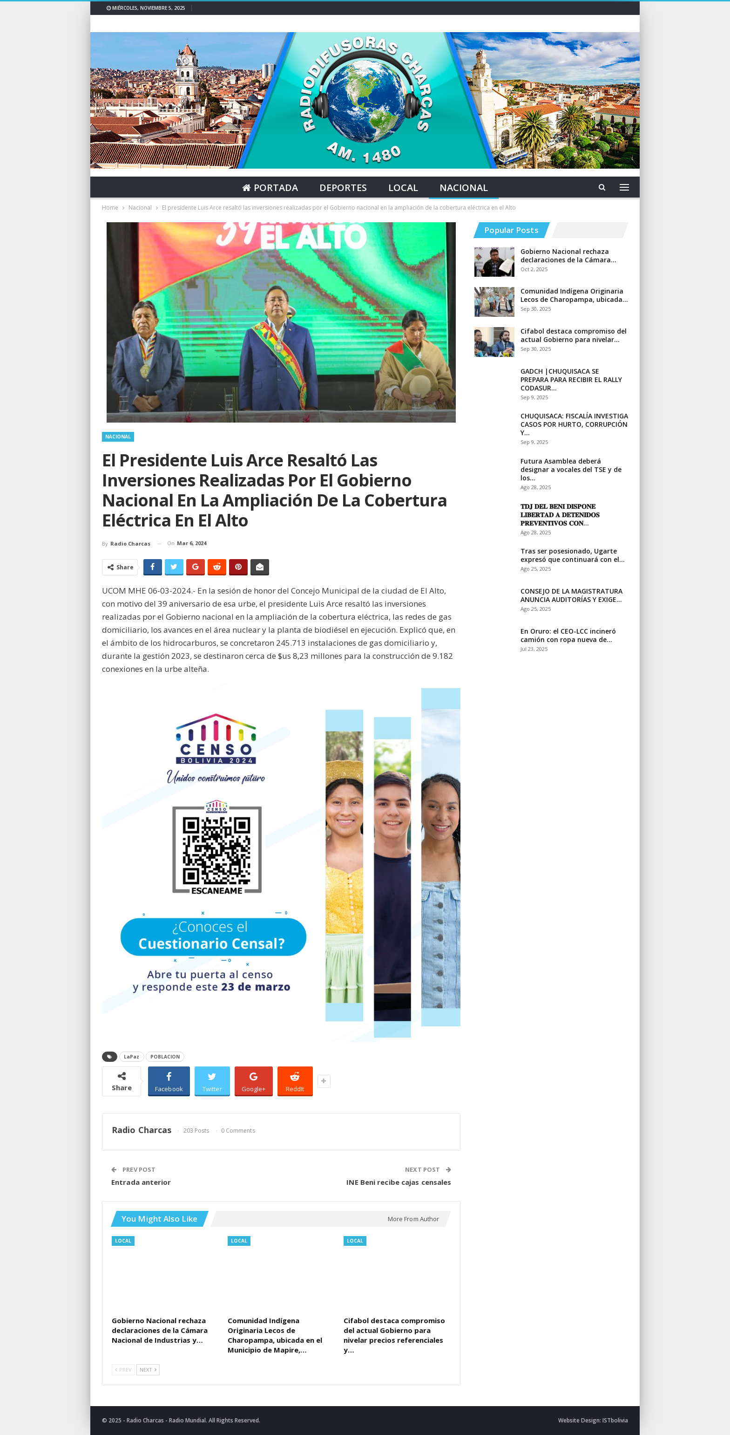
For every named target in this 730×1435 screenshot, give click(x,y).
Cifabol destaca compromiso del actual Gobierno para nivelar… (573, 335)
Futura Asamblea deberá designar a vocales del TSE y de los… (571, 469)
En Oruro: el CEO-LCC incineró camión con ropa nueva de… (568, 635)
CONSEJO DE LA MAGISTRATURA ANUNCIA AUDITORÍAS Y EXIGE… (571, 595)
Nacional (466, 187)
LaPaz (132, 1056)
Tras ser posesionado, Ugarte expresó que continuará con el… (572, 555)
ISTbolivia (615, 1420)
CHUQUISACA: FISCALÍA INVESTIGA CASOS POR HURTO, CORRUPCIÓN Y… (574, 424)
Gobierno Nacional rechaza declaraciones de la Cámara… (568, 255)
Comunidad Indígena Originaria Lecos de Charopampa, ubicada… (574, 295)
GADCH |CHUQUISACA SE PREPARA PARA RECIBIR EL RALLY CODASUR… (571, 379)
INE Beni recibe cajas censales (398, 1182)
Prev (123, 1369)
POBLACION (165, 1056)
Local (404, 187)
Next (148, 1369)
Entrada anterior (141, 1182)
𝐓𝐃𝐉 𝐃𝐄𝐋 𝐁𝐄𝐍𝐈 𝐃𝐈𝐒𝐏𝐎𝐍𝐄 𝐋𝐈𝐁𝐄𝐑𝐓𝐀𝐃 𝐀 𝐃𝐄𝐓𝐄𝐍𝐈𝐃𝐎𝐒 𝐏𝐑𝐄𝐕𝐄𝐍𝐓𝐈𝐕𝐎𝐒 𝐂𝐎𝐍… (560, 514)
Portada (268, 187)
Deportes (342, 187)
